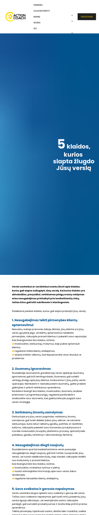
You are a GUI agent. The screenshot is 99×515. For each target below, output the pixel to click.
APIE (35, 28)
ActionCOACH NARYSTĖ (42, 10)
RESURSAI (37, 22)
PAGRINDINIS (38, 5)
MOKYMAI (37, 16)
